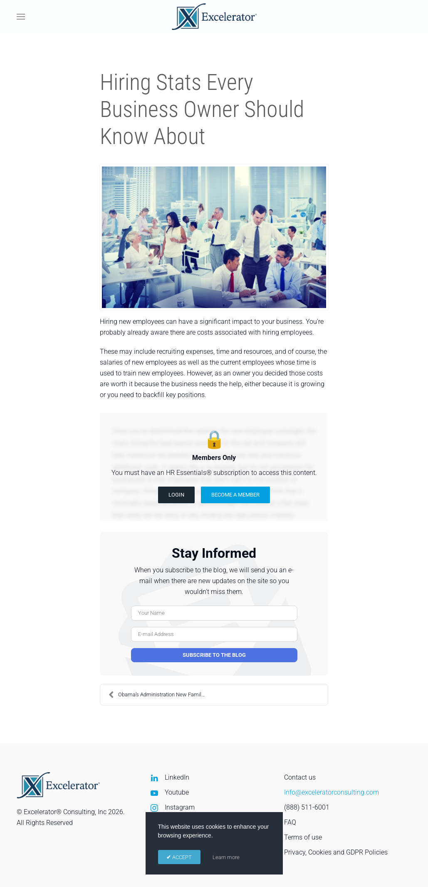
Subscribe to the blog (214, 655)
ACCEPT (181, 857)
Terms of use (303, 837)
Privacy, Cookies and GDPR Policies (336, 852)
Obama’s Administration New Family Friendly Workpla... (161, 695)
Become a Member (235, 495)
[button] (21, 16)
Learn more (226, 857)
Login (176, 495)
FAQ (290, 822)
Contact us (300, 777)
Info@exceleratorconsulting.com (331, 792)
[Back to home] (214, 16)
